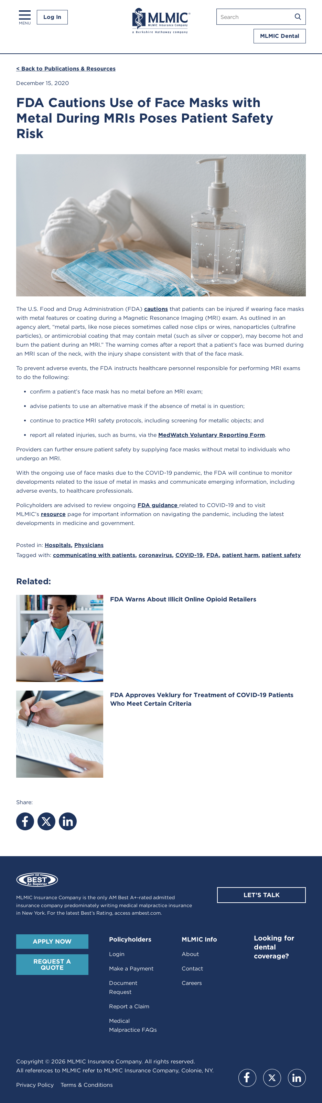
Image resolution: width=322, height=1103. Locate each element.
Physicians (89, 545)
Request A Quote (52, 964)
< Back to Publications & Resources (66, 68)
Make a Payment (131, 968)
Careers (192, 983)
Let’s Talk (262, 895)
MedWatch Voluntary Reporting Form (211, 435)
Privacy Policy (35, 1085)
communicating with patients (94, 555)
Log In (52, 17)
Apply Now (52, 941)
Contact (192, 968)
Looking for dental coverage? (274, 947)
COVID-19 (189, 555)
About (190, 954)
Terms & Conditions (87, 1085)
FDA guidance (158, 505)
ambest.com (146, 913)
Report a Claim (129, 1006)
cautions (156, 309)
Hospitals (58, 545)
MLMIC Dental (279, 36)
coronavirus (155, 555)
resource (53, 514)
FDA (212, 555)
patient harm (240, 555)
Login (117, 954)
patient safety (281, 555)
